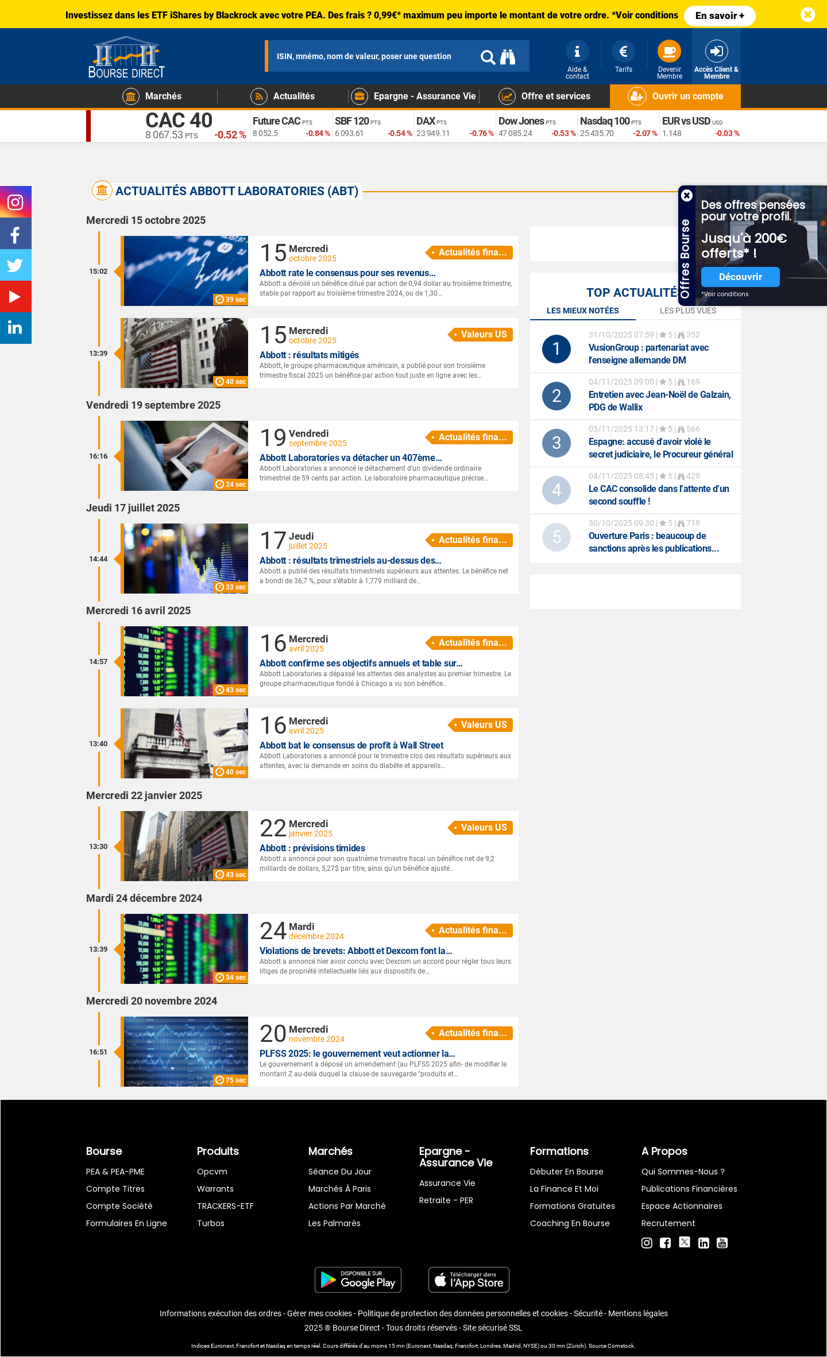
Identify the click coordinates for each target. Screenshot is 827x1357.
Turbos (211, 1223)
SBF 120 (352, 121)
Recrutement (668, 1223)
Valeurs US (484, 334)
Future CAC (276, 121)
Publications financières (689, 1189)
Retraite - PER (446, 1200)
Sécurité (588, 1313)
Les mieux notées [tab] (583, 310)
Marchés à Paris (339, 1189)
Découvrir (740, 277)
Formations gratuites (572, 1206)
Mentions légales (638, 1313)
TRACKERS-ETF (225, 1206)
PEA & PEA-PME (115, 1171)
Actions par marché (347, 1206)
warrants (215, 1189)
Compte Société (119, 1206)
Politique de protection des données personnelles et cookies (463, 1313)
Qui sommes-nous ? (683, 1171)
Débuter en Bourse (567, 1171)
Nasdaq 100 (604, 121)
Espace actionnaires (681, 1206)
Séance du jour (340, 1171)
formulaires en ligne (126, 1223)
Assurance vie (447, 1183)
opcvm (212, 1171)
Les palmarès (334, 1223)
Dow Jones (521, 121)
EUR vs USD (686, 121)
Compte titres (115, 1189)
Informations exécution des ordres (220, 1313)
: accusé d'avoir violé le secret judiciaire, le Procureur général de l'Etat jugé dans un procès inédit (661, 454)
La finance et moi (564, 1189)
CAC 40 (178, 120)
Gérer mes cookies (319, 1313)
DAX (425, 121)
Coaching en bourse (570, 1223)
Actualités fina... (473, 252)
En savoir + (719, 15)
